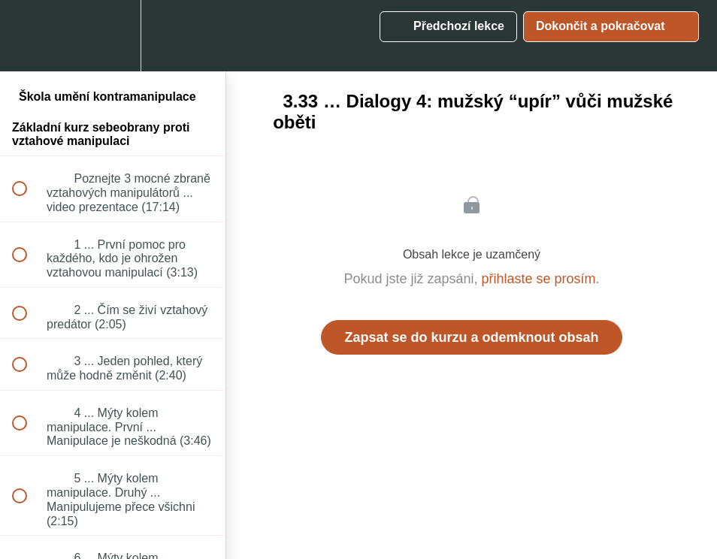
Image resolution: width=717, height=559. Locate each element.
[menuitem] (113, 35)
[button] (28, 35)
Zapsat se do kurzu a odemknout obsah (471, 337)
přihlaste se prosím (539, 278)
